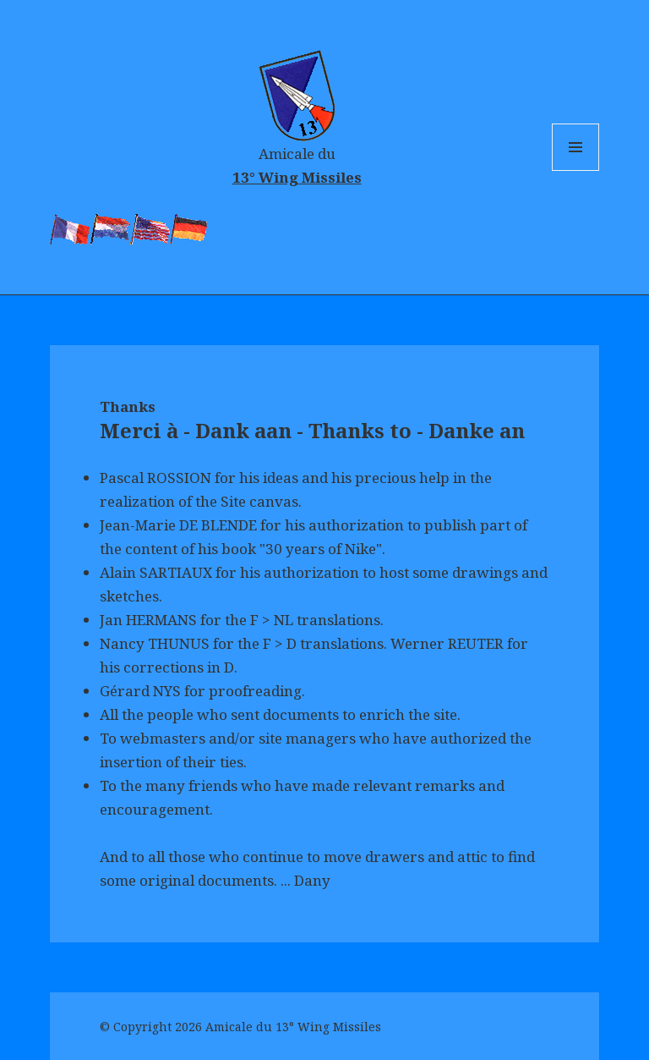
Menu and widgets (576, 170)
